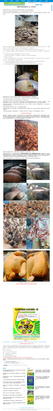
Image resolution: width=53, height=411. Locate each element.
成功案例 (43, 2)
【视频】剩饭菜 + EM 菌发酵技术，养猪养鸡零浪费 (10, 390)
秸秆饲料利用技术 (10, 365)
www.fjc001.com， (8, 353)
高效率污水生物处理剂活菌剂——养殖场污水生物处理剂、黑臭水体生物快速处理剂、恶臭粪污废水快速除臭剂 (42, 387)
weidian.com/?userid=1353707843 (11, 356)
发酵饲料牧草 (6, 365)
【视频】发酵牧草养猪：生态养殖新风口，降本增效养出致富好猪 (12, 400)
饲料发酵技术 (16, 365)
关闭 (51, 5)
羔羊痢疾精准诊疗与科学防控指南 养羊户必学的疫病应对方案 (12, 388)
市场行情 (48, 2)
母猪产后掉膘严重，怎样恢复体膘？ (11, 361)
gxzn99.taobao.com (9, 354)
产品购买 (29, 407)
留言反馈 (32, 407)
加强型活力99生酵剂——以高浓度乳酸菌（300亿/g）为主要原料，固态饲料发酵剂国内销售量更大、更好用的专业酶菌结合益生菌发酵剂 (42, 377)
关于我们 (22, 407)
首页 (40, 2)
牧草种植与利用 (20, 365)
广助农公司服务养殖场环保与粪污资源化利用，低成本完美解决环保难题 (13, 379)
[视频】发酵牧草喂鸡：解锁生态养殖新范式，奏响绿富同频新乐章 (12, 395)
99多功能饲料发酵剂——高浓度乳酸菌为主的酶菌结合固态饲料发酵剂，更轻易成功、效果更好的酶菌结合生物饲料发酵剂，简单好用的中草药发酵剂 (42, 371)
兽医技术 (45, 2)
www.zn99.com (13, 353)
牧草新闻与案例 (25, 365)
